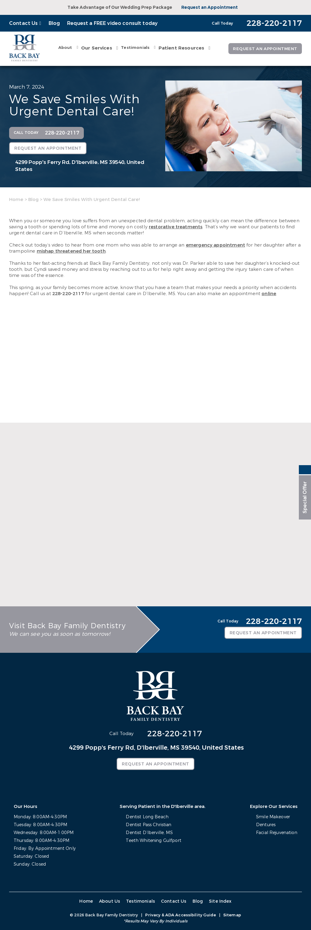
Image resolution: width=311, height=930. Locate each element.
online (268, 293)
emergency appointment (215, 245)
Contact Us (23, 23)
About (64, 47)
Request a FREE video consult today (112, 23)
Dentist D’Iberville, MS (149, 832)
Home (16, 199)
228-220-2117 (68, 293)
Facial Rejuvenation (276, 832)
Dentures (265, 824)
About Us (110, 901)
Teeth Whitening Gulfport (153, 840)
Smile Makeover (273, 816)
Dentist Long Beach (147, 816)
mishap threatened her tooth (71, 251)
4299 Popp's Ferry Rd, (79, 165)
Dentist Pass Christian (148, 824)
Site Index (219, 901)
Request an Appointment (209, 7)
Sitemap (232, 914)
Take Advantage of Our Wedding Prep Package (119, 7)
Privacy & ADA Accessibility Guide (180, 914)
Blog (54, 23)
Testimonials (134, 47)
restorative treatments (175, 226)
